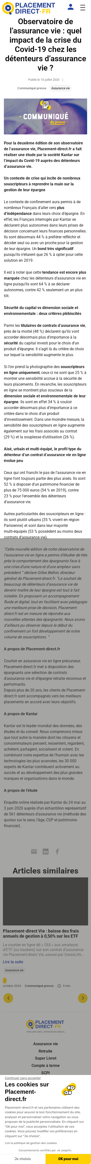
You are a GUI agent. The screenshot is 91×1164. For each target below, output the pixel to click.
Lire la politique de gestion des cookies (31, 1143)
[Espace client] (71, 7)
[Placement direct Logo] (45, 1026)
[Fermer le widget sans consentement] (22, 1078)
